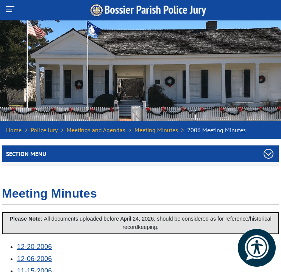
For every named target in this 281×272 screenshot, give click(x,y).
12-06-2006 (34, 259)
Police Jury (44, 130)
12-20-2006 (34, 246)
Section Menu (26, 154)
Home (14, 130)
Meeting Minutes (156, 130)
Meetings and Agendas (96, 130)
